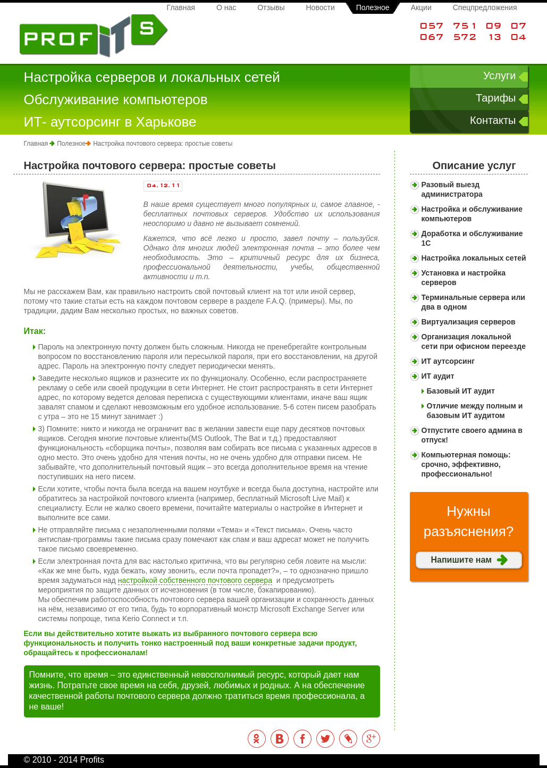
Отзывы (270, 7)
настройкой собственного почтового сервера (195, 580)
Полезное (373, 7)
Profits (94, 36)
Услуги (499, 75)
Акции (421, 7)
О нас (226, 7)
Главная (181, 7)
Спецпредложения (485, 7)
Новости (320, 7)
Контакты (493, 120)
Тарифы (496, 98)
